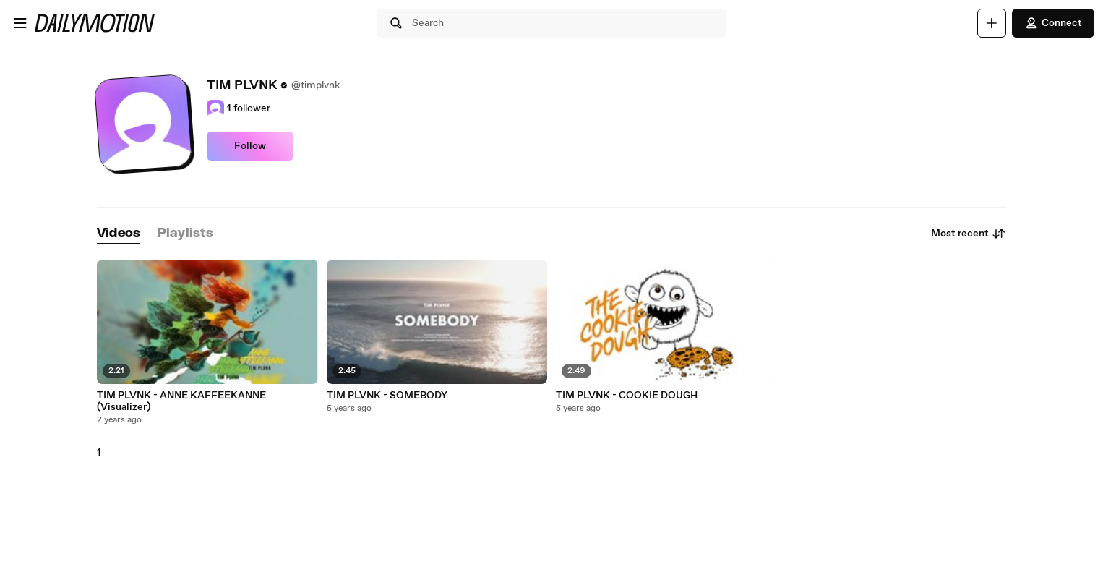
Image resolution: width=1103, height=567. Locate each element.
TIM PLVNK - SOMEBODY (387, 395)
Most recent (968, 233)
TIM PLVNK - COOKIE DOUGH (627, 395)
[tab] (118, 234)
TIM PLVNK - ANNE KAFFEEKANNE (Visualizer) (181, 401)
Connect (1053, 23)
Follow (250, 146)
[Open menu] (20, 23)
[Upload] (991, 23)
